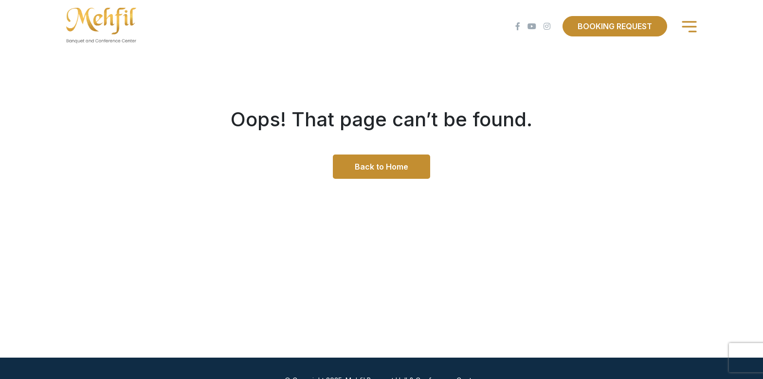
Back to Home (381, 167)
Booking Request (615, 26)
